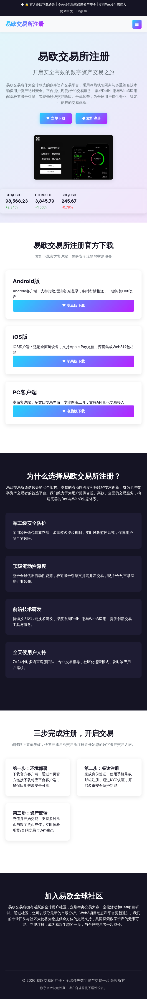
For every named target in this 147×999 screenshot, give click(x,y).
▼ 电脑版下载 (73, 411)
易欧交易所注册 (24, 24)
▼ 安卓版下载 (73, 305)
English (81, 11)
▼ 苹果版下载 (73, 361)
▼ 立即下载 (56, 118)
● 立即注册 (91, 118)
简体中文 (66, 11)
